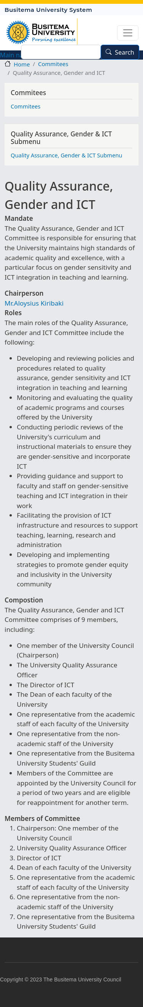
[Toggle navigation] (127, 32)
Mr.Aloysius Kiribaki (34, 303)
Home (22, 64)
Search (124, 52)
